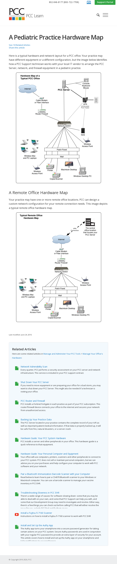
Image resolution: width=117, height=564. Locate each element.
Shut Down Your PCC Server (35, 382)
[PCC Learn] (29, 14)
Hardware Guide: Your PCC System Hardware (43, 438)
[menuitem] (64, 2)
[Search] (97, 15)
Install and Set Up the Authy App (37, 525)
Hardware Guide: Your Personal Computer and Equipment (49, 453)
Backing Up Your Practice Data (36, 419)
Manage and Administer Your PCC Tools (62, 353)
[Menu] (104, 15)
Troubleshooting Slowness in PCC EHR (40, 492)
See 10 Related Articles (19, 45)
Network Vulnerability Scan (34, 366)
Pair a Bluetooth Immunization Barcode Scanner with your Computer (55, 473)
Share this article (17, 47)
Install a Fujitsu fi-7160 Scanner (36, 512)
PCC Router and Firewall (33, 400)
